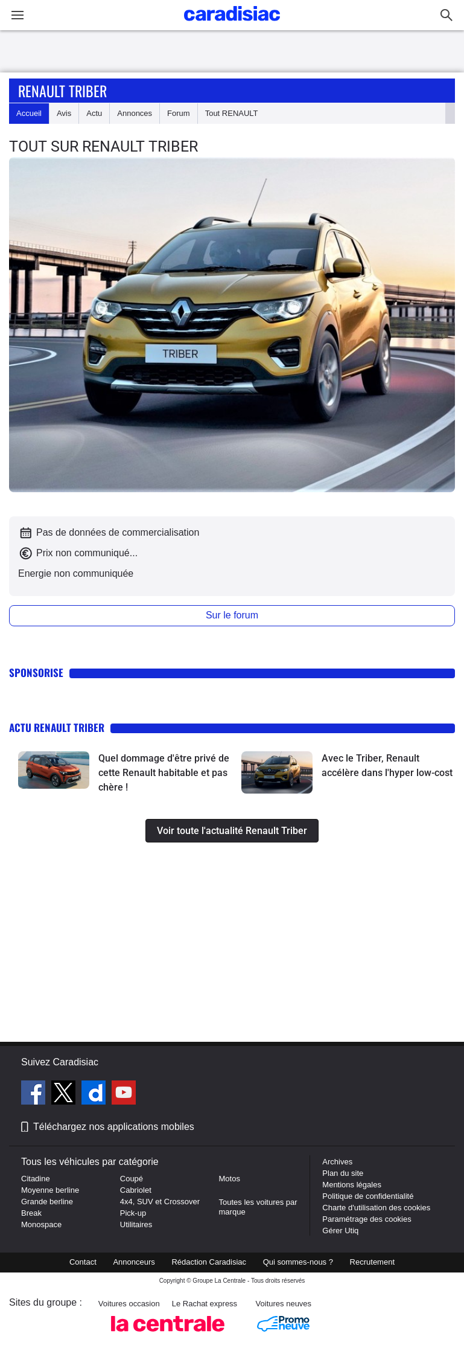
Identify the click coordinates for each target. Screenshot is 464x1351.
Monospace (41, 1224)
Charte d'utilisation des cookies (376, 1207)
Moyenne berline (50, 1190)
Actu (94, 113)
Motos (229, 1178)
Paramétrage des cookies (366, 1219)
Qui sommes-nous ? (298, 1261)
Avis (64, 113)
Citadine (35, 1178)
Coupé (131, 1178)
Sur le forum (232, 615)
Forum (178, 113)
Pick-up (133, 1213)
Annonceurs (133, 1261)
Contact (83, 1261)
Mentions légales (351, 1184)
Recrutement (372, 1261)
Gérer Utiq (340, 1230)
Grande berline (47, 1201)
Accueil (29, 113)
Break (31, 1213)
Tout (231, 113)
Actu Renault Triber (56, 727)
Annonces (134, 113)
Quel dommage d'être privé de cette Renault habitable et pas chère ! (163, 773)
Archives (337, 1161)
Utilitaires (136, 1224)
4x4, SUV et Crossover (160, 1201)
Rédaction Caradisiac (208, 1261)
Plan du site (342, 1173)
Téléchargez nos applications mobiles (113, 1127)
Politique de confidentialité (367, 1196)
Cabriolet (135, 1190)
